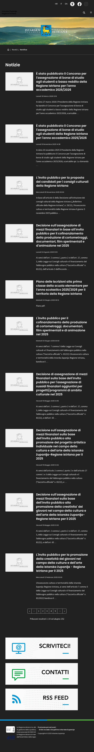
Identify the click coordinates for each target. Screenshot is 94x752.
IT (61, 4)
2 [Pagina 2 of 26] (42, 611)
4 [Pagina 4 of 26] (51, 611)
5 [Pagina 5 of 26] (55, 611)
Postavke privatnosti (47, 727)
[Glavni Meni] (91, 12)
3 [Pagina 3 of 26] (47, 611)
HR (56, 4)
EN (66, 4)
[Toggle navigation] (8, 2)
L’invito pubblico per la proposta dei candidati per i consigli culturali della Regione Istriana (62, 182)
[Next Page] (60, 611)
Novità (14, 49)
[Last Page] (64, 611)
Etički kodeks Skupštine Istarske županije (57, 730)
